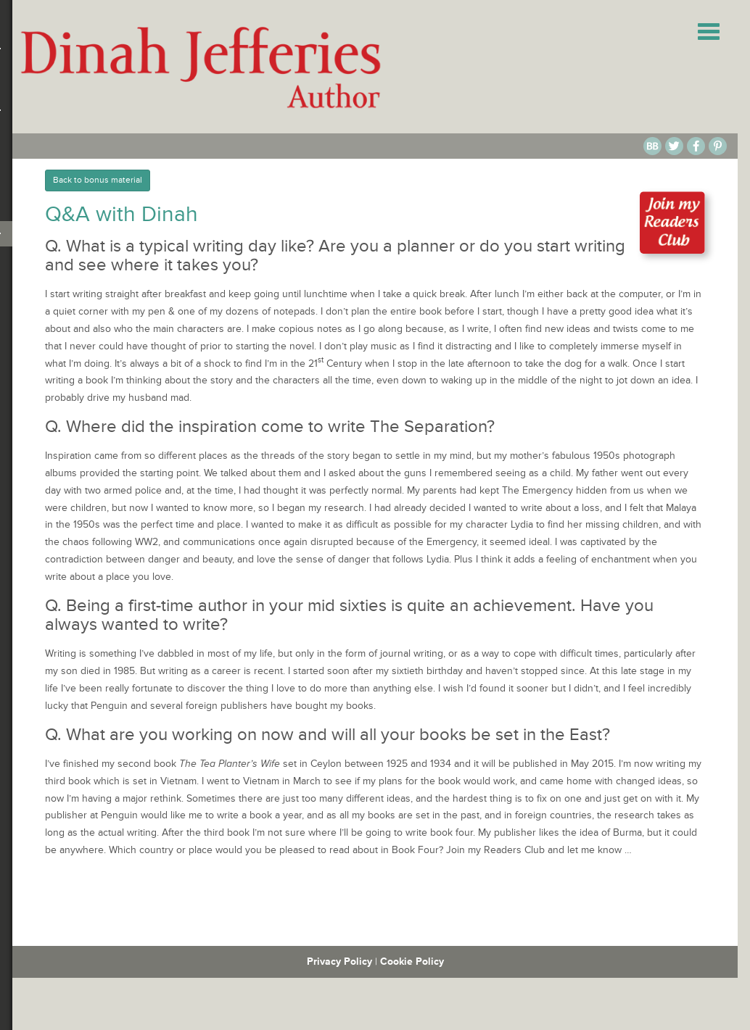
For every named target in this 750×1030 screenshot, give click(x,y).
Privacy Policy (339, 961)
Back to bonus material (97, 180)
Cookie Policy (412, 961)
